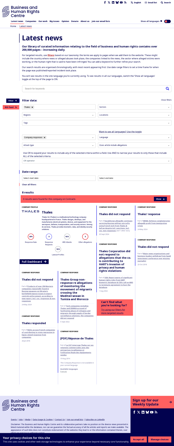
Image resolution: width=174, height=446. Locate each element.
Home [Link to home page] (13, 26)
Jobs (21, 419)
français (63, 371)
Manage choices (160, 439)
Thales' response (149, 214)
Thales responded (34, 323)
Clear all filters (29, 184)
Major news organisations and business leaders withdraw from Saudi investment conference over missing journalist (154, 257)
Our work (42, 21)
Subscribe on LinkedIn (95, 419)
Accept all (138, 439)
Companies (30, 21)
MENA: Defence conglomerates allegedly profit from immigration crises (154, 223)
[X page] (109, 2)
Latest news (17, 21)
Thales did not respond (114, 214)
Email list (150, 2)
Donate (74, 21)
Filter (12, 100)
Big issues (54, 21)
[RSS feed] (125, 2)
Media (27, 419)
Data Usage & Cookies (43, 419)
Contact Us (60, 419)
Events (14, 419)
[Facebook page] (105, 2)
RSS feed (11, 107)
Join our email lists (101, 21)
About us (85, 21)
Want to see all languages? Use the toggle (120, 131)
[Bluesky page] (117, 2)
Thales (47, 212)
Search (165, 2)
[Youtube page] (121, 2)
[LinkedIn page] (113, 2)
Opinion (65, 21)
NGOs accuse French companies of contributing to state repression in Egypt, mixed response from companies (38, 333)
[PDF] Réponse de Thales (76, 338)
